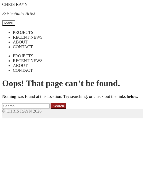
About (20, 42)
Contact (23, 47)
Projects (23, 32)
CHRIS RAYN (15, 4)
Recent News (28, 37)
